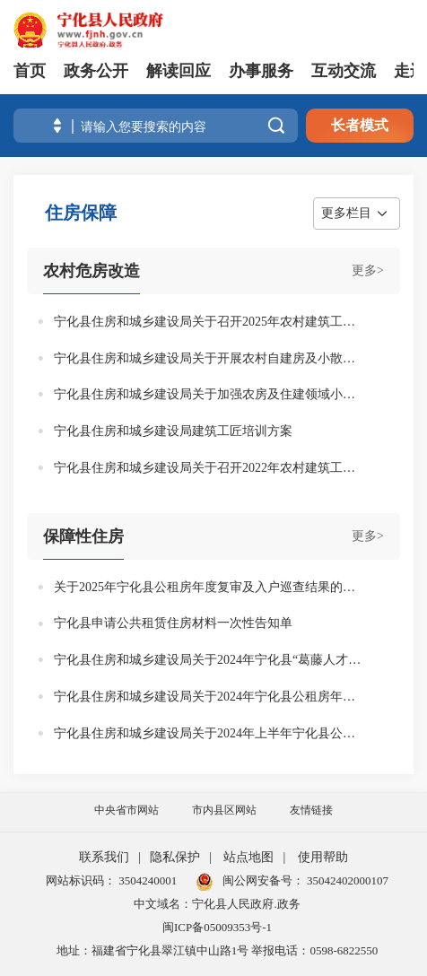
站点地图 (248, 857)
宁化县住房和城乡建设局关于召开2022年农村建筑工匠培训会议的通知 (209, 468)
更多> (368, 270)
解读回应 (178, 71)
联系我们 (104, 857)
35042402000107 (346, 880)
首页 (29, 71)
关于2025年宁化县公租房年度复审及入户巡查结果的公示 (209, 587)
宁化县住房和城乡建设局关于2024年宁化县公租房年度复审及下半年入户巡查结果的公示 (209, 696)
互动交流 (343, 71)
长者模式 (359, 125)
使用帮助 (323, 857)
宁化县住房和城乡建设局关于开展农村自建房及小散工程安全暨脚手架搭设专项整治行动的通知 (209, 358)
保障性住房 (83, 536)
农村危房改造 (91, 271)
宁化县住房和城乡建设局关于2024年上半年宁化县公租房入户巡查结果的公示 (209, 733)
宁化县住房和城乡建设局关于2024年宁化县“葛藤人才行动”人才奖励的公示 (209, 660)
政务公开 (96, 71)
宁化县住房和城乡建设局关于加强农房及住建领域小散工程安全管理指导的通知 (209, 394)
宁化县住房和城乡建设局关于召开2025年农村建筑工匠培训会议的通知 (209, 321)
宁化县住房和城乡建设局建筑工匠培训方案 (173, 431)
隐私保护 (175, 857)
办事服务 (261, 71)
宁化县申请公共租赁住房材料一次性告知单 (173, 623)
